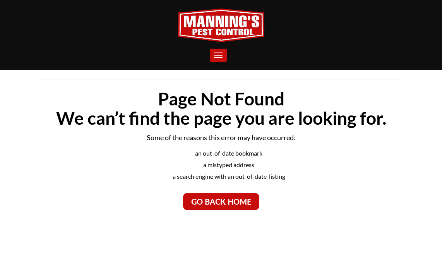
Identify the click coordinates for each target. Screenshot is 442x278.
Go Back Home (221, 201)
